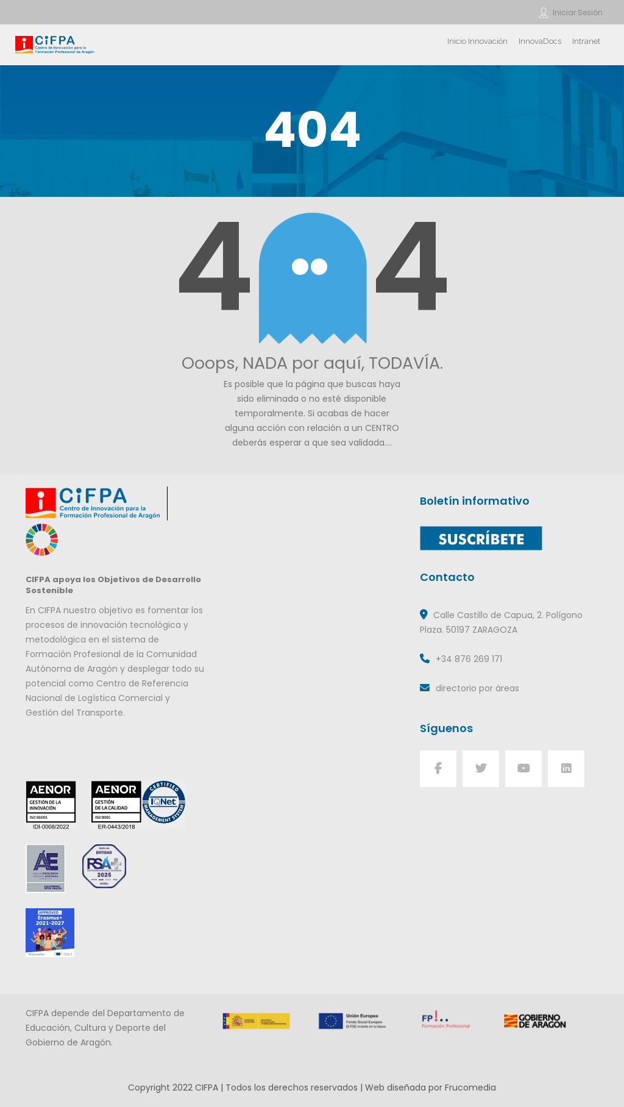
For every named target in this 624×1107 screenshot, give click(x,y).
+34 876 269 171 (469, 659)
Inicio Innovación (477, 41)
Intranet (586, 41)
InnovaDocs (540, 41)
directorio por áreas (477, 688)
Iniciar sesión (578, 12)
